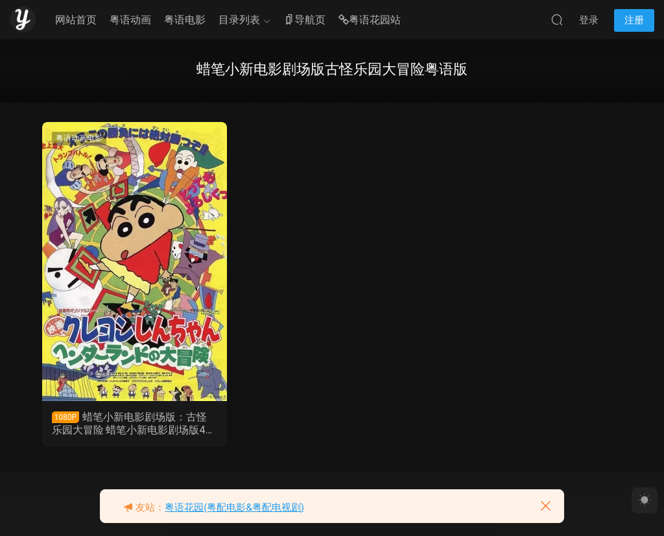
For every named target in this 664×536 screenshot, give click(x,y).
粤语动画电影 (79, 138)
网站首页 (76, 20)
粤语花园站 (369, 20)
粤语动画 (130, 20)
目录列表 (239, 20)
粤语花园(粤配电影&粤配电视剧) (234, 507)
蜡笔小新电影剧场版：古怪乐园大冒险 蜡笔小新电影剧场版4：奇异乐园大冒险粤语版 (134, 424)
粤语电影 (185, 20)
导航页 (305, 20)
